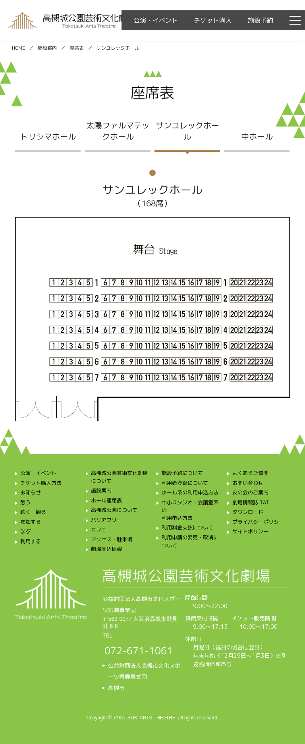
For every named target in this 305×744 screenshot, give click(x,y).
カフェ (98, 529)
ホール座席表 (106, 500)
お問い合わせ (247, 482)
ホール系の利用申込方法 (190, 492)
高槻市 (116, 688)
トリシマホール (48, 135)
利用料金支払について (187, 527)
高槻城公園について (114, 509)
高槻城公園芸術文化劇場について (119, 476)
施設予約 (260, 20)
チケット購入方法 (41, 482)
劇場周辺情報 (106, 548)
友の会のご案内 (250, 492)
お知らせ (30, 492)
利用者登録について (185, 482)
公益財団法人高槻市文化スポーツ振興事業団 (144, 671)
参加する (30, 521)
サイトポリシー (250, 531)
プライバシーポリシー (258, 521)
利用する (30, 541)
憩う (25, 502)
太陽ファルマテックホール (117, 130)
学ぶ (25, 531)
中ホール (257, 135)
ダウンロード (247, 511)
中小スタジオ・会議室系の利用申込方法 (190, 510)
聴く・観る (33, 511)
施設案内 (47, 48)
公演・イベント (155, 20)
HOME (18, 48)
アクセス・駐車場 (111, 539)
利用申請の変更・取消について (190, 541)
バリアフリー (106, 519)
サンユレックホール (187, 130)
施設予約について (182, 473)
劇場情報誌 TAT (250, 502)
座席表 (76, 48)
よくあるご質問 (250, 473)
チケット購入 (213, 20)
